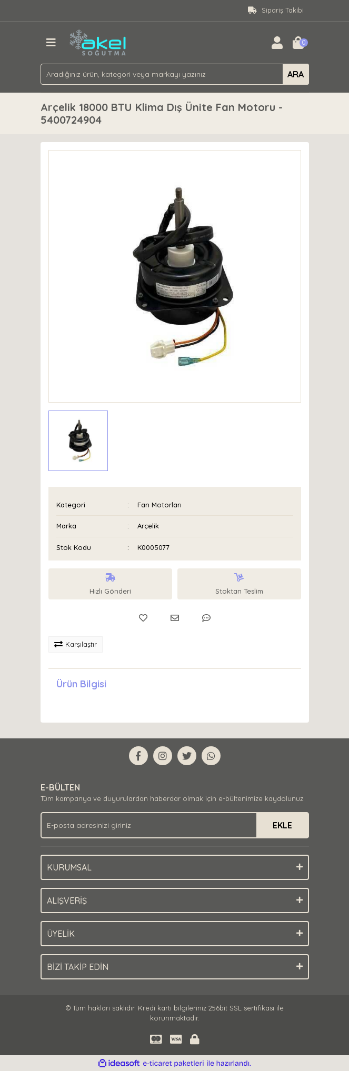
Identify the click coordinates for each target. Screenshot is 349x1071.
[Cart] (298, 42)
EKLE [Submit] (282, 825)
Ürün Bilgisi (81, 684)
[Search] (175, 74)
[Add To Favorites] (143, 617)
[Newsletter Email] (175, 825)
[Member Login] (277, 42)
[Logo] (98, 41)
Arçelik (148, 526)
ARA (295, 74)
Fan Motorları (159, 505)
